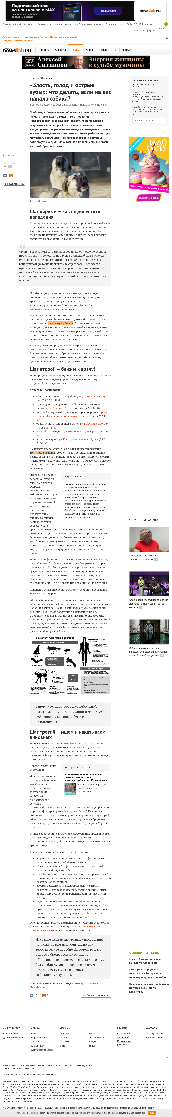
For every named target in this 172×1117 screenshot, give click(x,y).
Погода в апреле (11, 37)
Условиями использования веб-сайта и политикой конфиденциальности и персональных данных (147, 95)
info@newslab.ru (154, 1037)
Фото (63, 1045)
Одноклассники (13, 1037)
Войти (162, 28)
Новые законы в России (35, 37)
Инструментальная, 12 (77, 439)
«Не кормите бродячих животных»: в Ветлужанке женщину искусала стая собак (147, 973)
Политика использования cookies (18, 1068)
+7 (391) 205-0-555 (155, 1033)
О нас (34, 1033)
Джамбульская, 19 (94, 396)
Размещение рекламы (124, 1042)
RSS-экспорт (38, 1045)
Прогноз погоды (114, 24)
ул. (80, 396)
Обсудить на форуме (98, 995)
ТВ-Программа (96, 1037)
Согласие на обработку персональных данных (144, 108)
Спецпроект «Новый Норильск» (18, 40)
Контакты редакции (42, 1049)
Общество (47, 78)
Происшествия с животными (15, 183)
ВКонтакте (10, 1033)
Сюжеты (64, 1041)
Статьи (35, 78)
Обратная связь (39, 1037)
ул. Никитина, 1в (74, 431)
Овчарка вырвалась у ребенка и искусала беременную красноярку (149, 987)
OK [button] (152, 1113)
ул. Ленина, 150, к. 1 (61, 408)
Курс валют (147, 24)
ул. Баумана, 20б (92, 423)
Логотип (35, 1041)
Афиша (92, 1033)
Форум (92, 1041)
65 (10, 167)
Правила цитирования (142, 1107)
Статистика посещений (123, 1035)
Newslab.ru (11, 155)
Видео (92, 1045)
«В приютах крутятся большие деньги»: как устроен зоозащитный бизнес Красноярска (85, 777)
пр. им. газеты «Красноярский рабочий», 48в (72, 414)
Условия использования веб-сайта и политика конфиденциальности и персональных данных (47, 1065)
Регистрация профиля (144, 30)
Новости (64, 1033)
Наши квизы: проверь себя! (64, 37)
